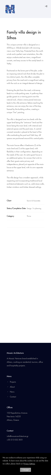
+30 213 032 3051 (15, 440)
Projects (13, 382)
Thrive (29, 216)
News (12, 392)
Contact (13, 396)
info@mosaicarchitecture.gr (17, 436)
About (12, 387)
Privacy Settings (29, 464)
